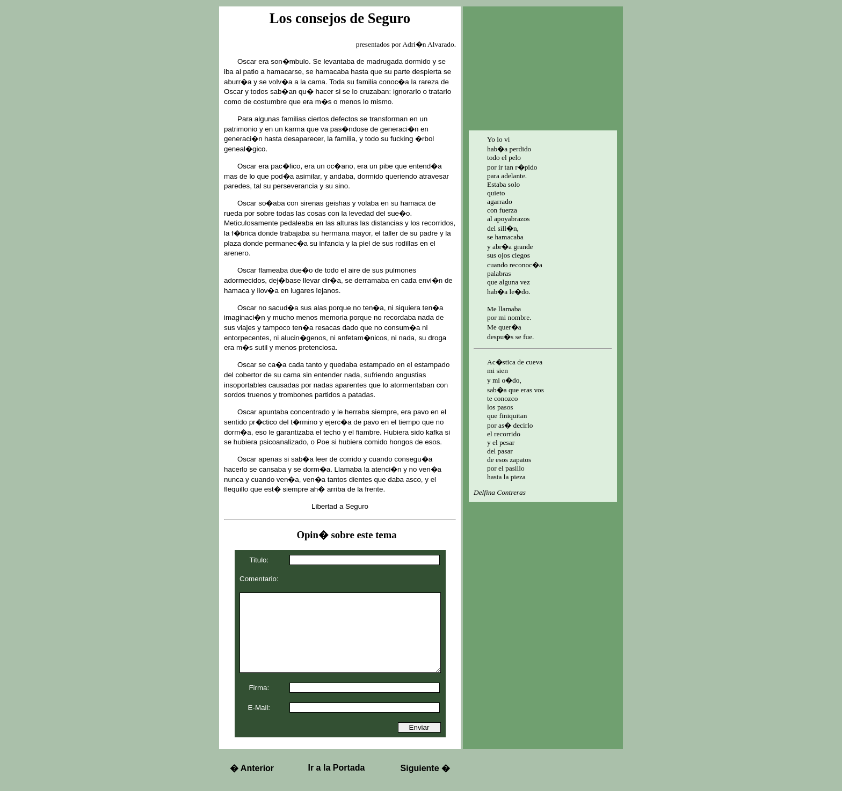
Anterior (252, 768)
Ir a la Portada (336, 767)
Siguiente (425, 768)
